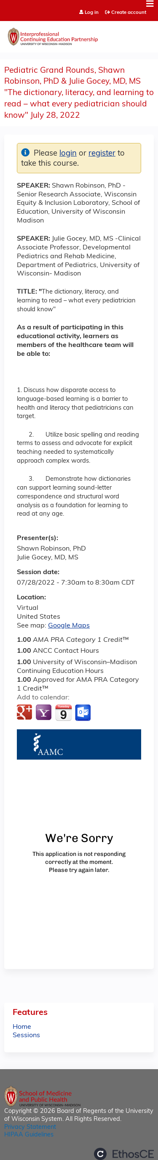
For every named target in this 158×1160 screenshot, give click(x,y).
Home (22, 1027)
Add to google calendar (25, 712)
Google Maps (69, 625)
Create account (128, 12)
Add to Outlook (83, 712)
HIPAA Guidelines (29, 1135)
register (101, 154)
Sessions (26, 1035)
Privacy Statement (30, 1127)
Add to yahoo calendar (44, 712)
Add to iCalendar (63, 712)
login (68, 154)
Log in (92, 13)
